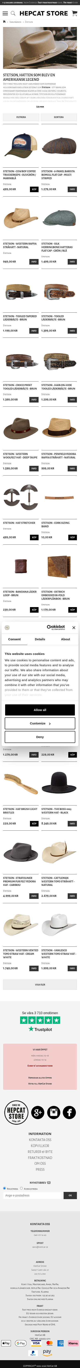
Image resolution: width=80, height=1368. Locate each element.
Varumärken (15, 22)
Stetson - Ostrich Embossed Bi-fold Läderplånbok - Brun (55, 595)
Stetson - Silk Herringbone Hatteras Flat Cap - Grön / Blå (57, 247)
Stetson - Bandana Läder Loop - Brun (20, 593)
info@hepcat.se (40, 1247)
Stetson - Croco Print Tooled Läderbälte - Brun (20, 387)
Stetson (29, 22)
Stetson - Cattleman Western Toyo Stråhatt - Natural (57, 881)
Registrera (12, 1188)
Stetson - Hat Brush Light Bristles (20, 811)
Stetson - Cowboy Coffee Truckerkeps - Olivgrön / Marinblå (19, 175)
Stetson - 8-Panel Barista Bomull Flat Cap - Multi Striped (58, 175)
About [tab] (65, 639)
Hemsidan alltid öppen (40, 1077)
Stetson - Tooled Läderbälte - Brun (53, 318)
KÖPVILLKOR (40, 1146)
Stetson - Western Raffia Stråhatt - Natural (20, 245)
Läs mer (40, 106)
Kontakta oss (40, 1224)
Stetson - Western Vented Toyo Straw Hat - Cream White (20, 954)
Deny (40, 736)
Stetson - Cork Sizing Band (55, 524)
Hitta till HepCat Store (40, 1083)
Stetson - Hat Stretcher (19, 523)
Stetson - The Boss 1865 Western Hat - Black (56, 811)
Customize (40, 723)
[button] (5, 13)
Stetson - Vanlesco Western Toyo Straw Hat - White (58, 954)
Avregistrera (31, 1188)
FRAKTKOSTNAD (40, 1158)
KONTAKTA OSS (40, 1140)
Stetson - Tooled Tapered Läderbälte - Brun (20, 318)
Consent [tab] (14, 639)
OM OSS (40, 1163)
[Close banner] (73, 627)
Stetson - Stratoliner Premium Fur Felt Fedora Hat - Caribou (19, 881)
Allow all (40, 709)
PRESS (40, 1169)
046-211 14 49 (40, 1235)
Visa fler (40, 984)
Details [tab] (40, 639)
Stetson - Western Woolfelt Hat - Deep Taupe (20, 455)
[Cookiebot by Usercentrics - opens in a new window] (48, 627)
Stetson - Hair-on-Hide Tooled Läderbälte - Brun (58, 387)
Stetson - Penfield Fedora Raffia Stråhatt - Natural (58, 455)
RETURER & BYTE (40, 1152)
